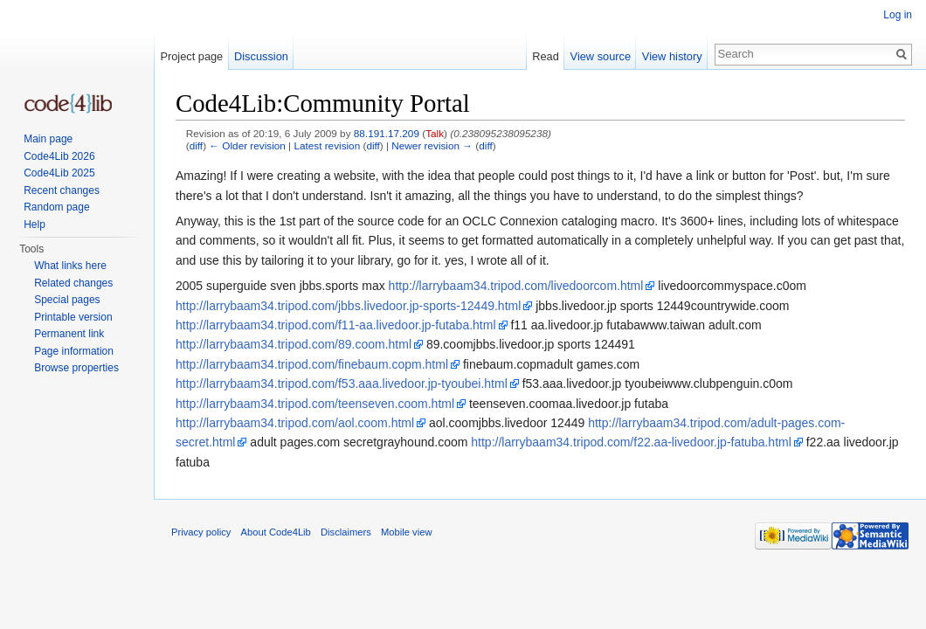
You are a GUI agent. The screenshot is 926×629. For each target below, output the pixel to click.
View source (600, 56)
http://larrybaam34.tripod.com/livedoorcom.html (516, 286)
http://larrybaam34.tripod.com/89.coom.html (293, 344)
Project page (191, 56)
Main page (48, 139)
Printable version (73, 317)
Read (545, 56)
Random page (56, 207)
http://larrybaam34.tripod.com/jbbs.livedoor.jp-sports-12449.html (348, 306)
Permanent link (69, 334)
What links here (70, 265)
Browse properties (76, 368)
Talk (434, 133)
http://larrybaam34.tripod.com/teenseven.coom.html (315, 404)
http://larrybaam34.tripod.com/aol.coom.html (295, 423)
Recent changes (62, 190)
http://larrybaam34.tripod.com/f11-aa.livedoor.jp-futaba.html (336, 325)
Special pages (67, 300)
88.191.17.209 (386, 133)
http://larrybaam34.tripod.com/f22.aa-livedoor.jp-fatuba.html (631, 442)
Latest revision (327, 145)
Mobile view (406, 532)
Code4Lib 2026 (59, 156)
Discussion (261, 56)
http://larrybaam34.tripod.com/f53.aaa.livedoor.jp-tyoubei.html (342, 384)
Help (34, 224)
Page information (74, 351)
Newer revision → (432, 145)
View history (672, 56)
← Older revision (247, 145)
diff (196, 145)
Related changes (73, 283)
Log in (897, 15)
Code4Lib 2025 (59, 173)
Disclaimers (346, 532)
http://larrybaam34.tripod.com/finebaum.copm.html (312, 364)
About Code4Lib (276, 532)
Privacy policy (201, 532)
